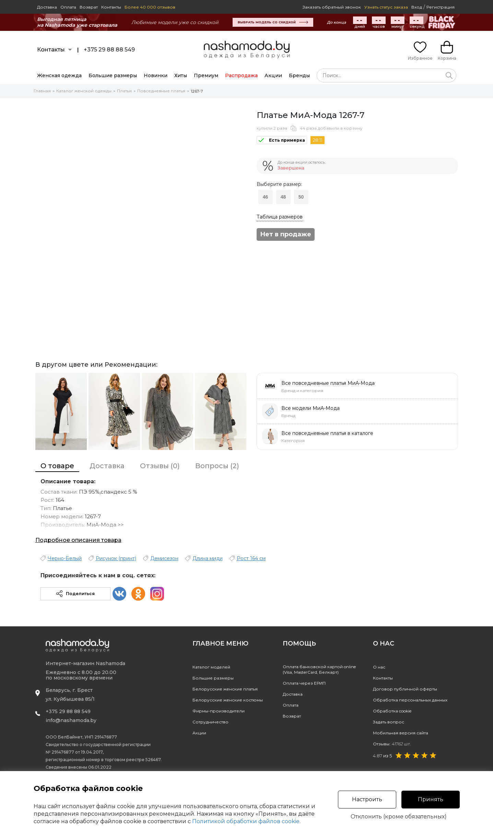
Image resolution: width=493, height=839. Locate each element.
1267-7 (197, 91)
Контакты (111, 7)
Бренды (299, 75)
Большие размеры (113, 75)
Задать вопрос (388, 721)
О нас (379, 667)
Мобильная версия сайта (400, 732)
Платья (124, 90)
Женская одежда (59, 75)
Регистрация (440, 7)
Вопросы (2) (217, 466)
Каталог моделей (211, 667)
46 (265, 197)
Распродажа (241, 75)
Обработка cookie (392, 710)
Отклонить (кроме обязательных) (399, 817)
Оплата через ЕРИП (304, 683)
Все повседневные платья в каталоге (327, 433)
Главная (42, 90)
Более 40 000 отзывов (150, 7)
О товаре (57, 466)
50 (301, 197)
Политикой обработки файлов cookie (246, 821)
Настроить (367, 799)
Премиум (206, 75)
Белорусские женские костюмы (227, 699)
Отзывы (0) (160, 466)
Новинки (155, 75)
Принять (430, 799)
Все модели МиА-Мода (310, 408)
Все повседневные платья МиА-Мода (328, 383)
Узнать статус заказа (386, 7)
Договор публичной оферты (405, 689)
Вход (416, 7)
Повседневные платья (161, 90)
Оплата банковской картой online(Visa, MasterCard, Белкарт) (319, 669)
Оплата (68, 7)
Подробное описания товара (78, 540)
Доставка (47, 7)
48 (283, 197)
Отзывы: (392, 743)
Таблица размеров (280, 217)
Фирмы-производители (218, 710)
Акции (273, 75)
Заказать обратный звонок (332, 7)
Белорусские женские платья (225, 689)
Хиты (180, 75)
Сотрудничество (210, 721)
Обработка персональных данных (410, 699)
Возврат (89, 7)
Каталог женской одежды (83, 90)
